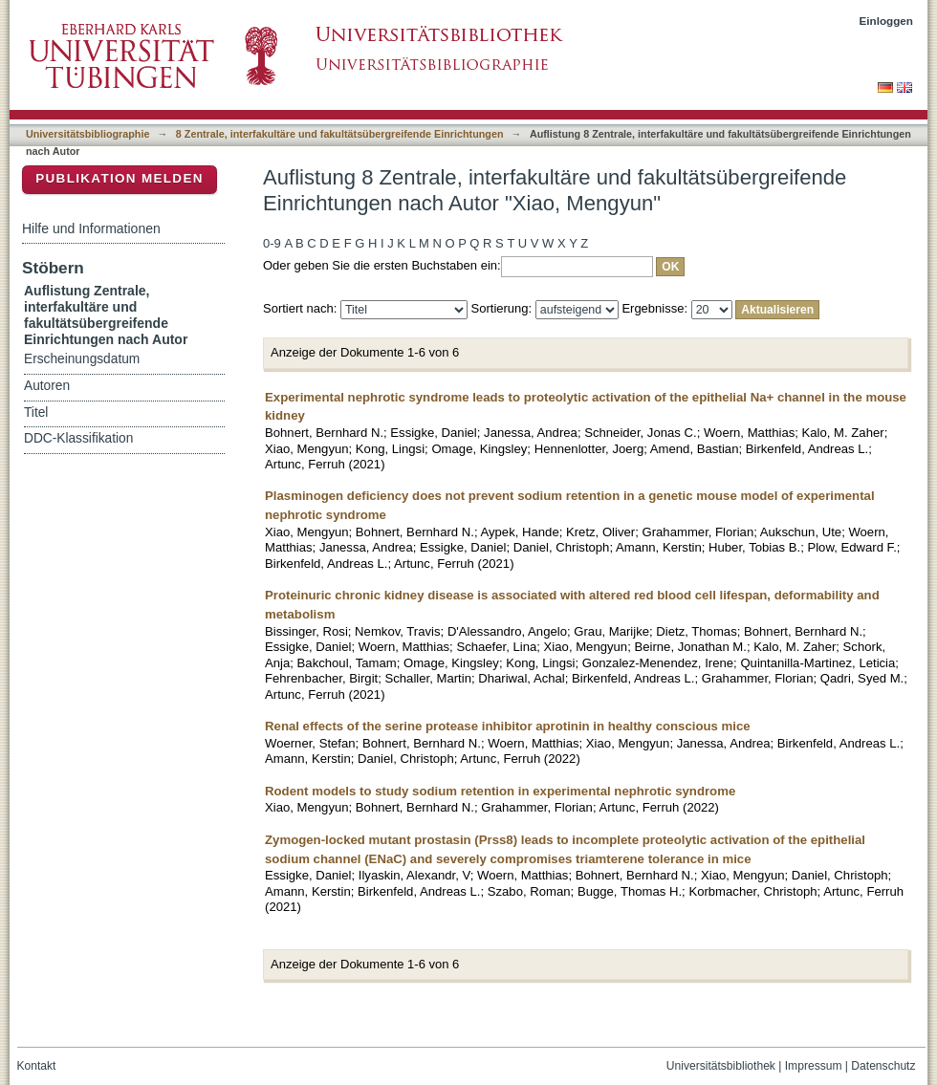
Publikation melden (119, 178)
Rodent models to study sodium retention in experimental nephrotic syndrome (500, 791)
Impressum (813, 1066)
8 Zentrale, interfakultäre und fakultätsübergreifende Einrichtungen (340, 134)
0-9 (272, 243)
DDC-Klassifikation (78, 438)
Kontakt (36, 1066)
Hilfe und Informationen (91, 228)
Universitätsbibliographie (87, 134)
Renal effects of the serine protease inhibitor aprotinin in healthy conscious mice (508, 726)
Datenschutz (883, 1066)
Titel (36, 412)
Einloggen (887, 20)
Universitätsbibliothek (720, 1066)
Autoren (47, 386)
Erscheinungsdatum (82, 359)
